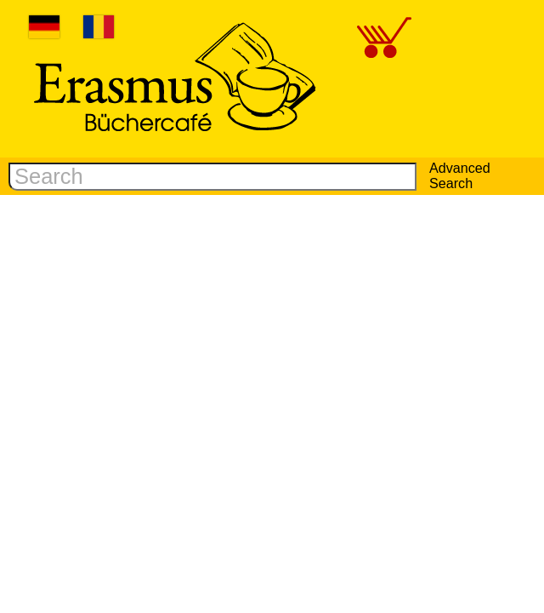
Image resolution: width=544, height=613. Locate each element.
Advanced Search (459, 175)
